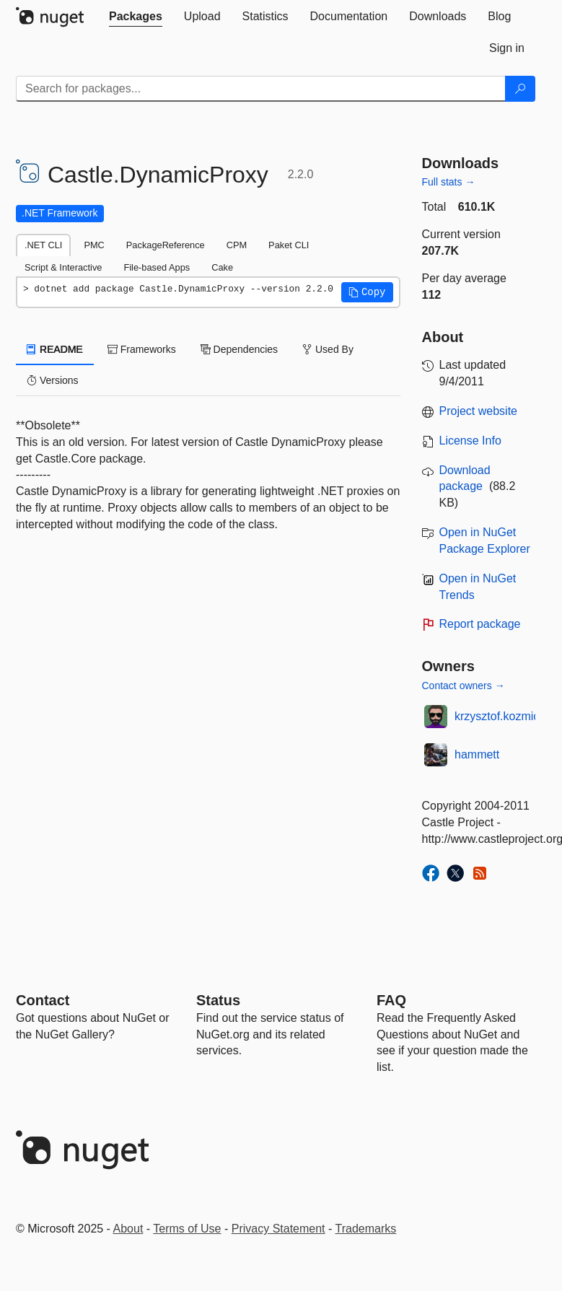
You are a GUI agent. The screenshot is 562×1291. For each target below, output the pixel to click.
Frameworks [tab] (141, 349)
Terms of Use (187, 1228)
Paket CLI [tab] (288, 245)
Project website (478, 411)
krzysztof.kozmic (497, 716)
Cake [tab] (222, 267)
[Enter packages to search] (261, 89)
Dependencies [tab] (239, 349)
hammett (477, 754)
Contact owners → (463, 685)
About (128, 1228)
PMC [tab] (94, 245)
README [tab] (55, 349)
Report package (480, 624)
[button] (367, 292)
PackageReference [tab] (165, 245)
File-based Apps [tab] (156, 267)
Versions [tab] (53, 380)
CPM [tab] (237, 245)
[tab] (135, 16)
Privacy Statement (278, 1228)
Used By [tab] (328, 349)
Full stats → (448, 182)
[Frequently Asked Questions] (391, 1000)
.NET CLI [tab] (43, 245)
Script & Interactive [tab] (63, 267)
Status (218, 1000)
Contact (42, 1000)
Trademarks (366, 1228)
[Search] (520, 89)
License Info (470, 440)
